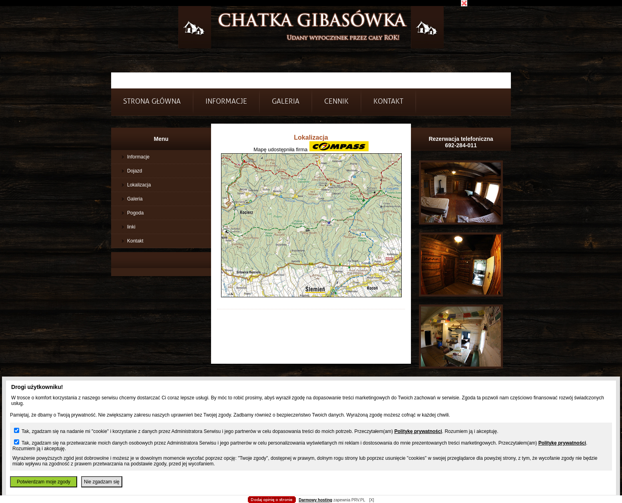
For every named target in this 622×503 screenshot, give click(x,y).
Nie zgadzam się (102, 482)
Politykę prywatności (418, 431)
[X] (371, 500)
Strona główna (152, 101)
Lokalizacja (139, 185)
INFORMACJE (226, 101)
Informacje (138, 157)
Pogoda (135, 213)
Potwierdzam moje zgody (43, 482)
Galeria (285, 101)
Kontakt (388, 101)
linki (131, 227)
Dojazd (134, 171)
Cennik (336, 101)
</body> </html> (311, 40)
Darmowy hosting (315, 500)
